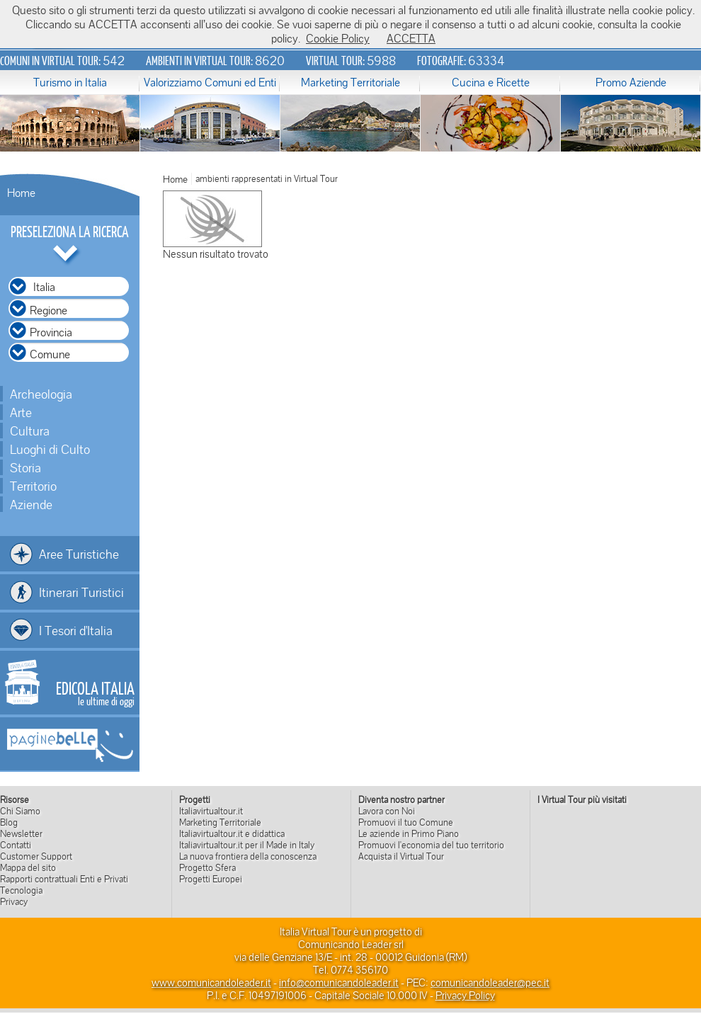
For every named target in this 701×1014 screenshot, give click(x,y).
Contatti (15, 844)
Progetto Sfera (207, 867)
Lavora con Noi (386, 810)
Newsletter (21, 833)
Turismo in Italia (70, 82)
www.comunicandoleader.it (211, 982)
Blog (9, 822)
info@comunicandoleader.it (339, 982)
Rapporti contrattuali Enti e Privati (64, 878)
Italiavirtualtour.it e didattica (232, 833)
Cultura (30, 430)
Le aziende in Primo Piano (408, 833)
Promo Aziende (630, 82)
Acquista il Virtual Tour (401, 856)
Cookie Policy (338, 38)
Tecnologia (21, 890)
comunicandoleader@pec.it (490, 982)
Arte (21, 412)
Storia (25, 467)
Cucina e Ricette (491, 82)
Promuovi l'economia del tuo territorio (431, 844)
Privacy (14, 901)
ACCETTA (411, 38)
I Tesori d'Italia (76, 630)
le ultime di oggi (95, 692)
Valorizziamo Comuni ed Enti (210, 82)
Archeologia (41, 393)
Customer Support (36, 856)
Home (21, 193)
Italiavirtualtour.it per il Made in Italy (246, 844)
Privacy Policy (465, 995)
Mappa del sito (28, 867)
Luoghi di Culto (50, 449)
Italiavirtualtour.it (211, 810)
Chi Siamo (20, 810)
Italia (44, 287)
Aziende (31, 504)
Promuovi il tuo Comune (405, 822)
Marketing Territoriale (350, 82)
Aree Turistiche (79, 554)
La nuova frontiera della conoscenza (248, 856)
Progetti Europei (210, 878)
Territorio (33, 486)
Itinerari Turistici (81, 592)
